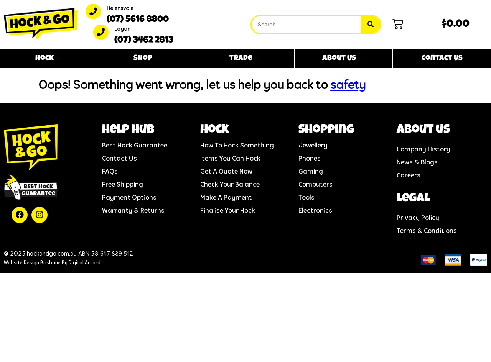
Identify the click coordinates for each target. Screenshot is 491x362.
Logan (122, 29)
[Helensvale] (93, 11)
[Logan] (101, 32)
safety (348, 86)
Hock (47, 58)
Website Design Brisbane (32, 262)
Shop (146, 58)
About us (423, 130)
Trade (244, 58)
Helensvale (120, 8)
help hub (128, 130)
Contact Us (442, 58)
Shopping (326, 130)
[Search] (370, 24)
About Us (342, 58)
